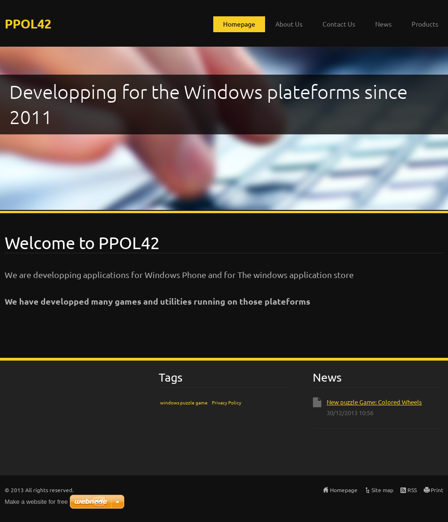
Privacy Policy (226, 402)
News (383, 24)
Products (425, 24)
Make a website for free (36, 501)
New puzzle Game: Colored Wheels (374, 402)
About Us (288, 24)
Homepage (239, 24)
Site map (382, 490)
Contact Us (338, 24)
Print (437, 490)
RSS (412, 490)
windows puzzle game (184, 402)
